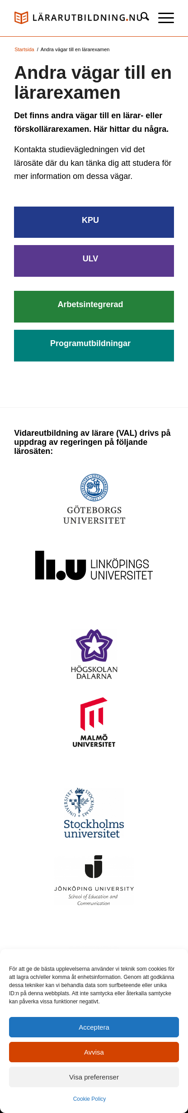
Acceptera (94, 1027)
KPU (90, 220)
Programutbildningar (90, 343)
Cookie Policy (89, 1099)
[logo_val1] (78, 18)
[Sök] (140, 18)
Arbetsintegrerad (90, 304)
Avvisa (94, 1052)
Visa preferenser (94, 1077)
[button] (161, 18)
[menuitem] (140, 18)
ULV (91, 258)
